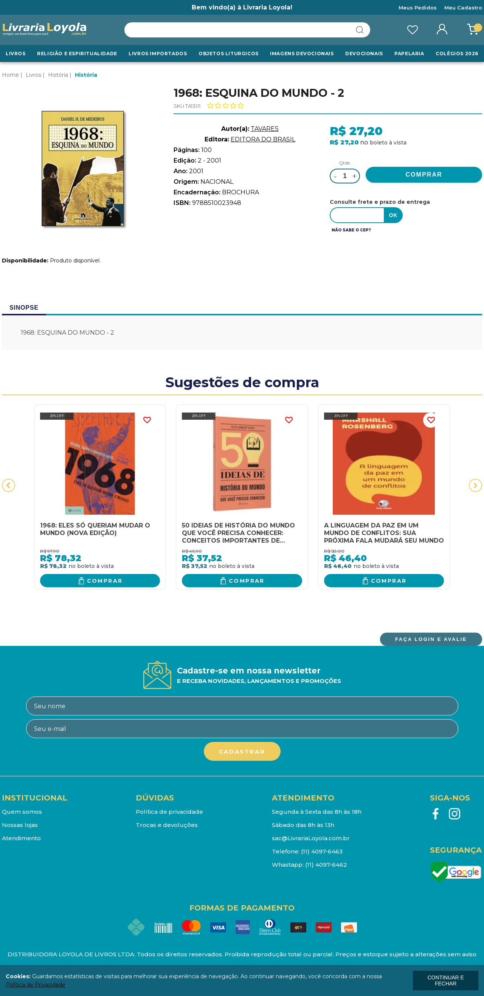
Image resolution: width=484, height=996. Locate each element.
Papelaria (409, 53)
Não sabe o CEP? (351, 230)
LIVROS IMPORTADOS (158, 53)
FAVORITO (146, 420)
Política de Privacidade (35, 984)
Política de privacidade (169, 811)
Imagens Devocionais (302, 53)
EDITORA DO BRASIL (263, 139)
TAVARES (265, 128)
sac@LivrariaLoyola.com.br (311, 838)
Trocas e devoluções (167, 824)
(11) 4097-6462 (326, 864)
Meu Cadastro (463, 8)
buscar (360, 29)
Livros (16, 53)
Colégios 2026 (457, 53)
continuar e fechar (445, 980)
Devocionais (364, 53)
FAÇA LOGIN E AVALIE (431, 639)
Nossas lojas (20, 824)
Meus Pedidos (418, 8)
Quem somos (22, 811)
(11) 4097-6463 (322, 851)
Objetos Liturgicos (229, 53)
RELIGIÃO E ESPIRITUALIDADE (77, 53)
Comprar (105, 580)
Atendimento (21, 838)
